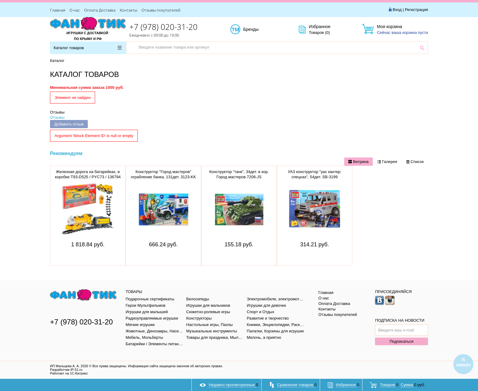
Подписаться (401, 341)
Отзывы (57, 112)
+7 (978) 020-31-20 (163, 26)
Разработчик (66, 369)
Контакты (128, 10)
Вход (397, 9)
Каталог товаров (88, 47)
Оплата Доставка (100, 10)
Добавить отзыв (69, 124)
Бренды (257, 29)
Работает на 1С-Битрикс (69, 373)
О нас (75, 10)
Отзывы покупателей (160, 10)
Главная (57, 10)
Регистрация (416, 9)
